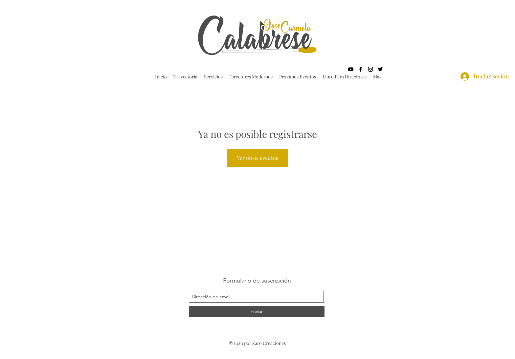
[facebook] (360, 69)
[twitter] (380, 69)
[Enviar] (257, 311)
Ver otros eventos (257, 157)
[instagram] (370, 69)
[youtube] (350, 69)
